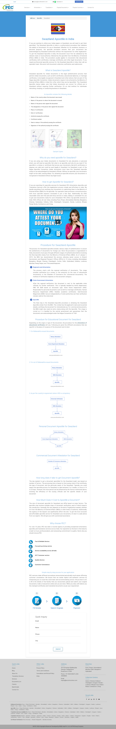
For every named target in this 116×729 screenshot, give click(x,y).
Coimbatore (29, 705)
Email (37, 621)
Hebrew (56, 717)
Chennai (61, 704)
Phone (37, 634)
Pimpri (91, 667)
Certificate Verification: (17, 719)
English (72, 717)
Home (13, 668)
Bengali (27, 717)
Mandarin (51, 717)
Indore (49, 704)
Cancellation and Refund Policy (45, 673)
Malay (77, 717)
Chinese (33, 715)
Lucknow (13, 713)
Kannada (33, 717)
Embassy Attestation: (16, 704)
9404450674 (58, 2)
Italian (67, 715)
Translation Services (18, 676)
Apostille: (13, 708)
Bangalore (54, 704)
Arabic (44, 715)
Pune (86, 667)
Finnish (61, 717)
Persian (38, 717)
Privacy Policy (40, 668)
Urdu (42, 717)
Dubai (20, 705)
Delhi (71, 704)
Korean (58, 715)
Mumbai (38, 704)
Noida (35, 705)
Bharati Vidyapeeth (36, 719)
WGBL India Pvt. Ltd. (64, 726)
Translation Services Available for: (19, 712)
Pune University (27, 719)
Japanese (39, 715)
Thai (23, 717)
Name (37, 627)
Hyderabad (66, 704)
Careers (14, 684)
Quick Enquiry (79, 1)
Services (27, 7)
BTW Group (75, 726)
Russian (54, 715)
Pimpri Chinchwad (30, 704)
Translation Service (16, 715)
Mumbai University (47, 719)
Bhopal (12, 705)
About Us (14, 673)
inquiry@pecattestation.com (39, 1)
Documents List (16, 681)
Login (14, 1)
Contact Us (91, 7)
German (23, 715)
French (48, 715)
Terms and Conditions (43, 670)
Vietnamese (14, 717)
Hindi (63, 715)
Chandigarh (75, 708)
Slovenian (67, 717)
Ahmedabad (97, 667)
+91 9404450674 (70, 674)
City (36, 641)
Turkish (72, 715)
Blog (13, 670)
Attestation (38, 7)
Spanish (28, 715)
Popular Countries (78, 7)
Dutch (19, 717)
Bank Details (15, 687)
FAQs (38, 676)
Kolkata (76, 704)
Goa (16, 705)
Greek (46, 717)
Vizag (24, 705)
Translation (49, 7)
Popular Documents (63, 7)
